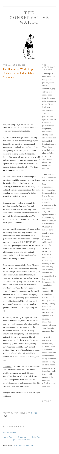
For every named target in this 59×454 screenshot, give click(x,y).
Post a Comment (9, 432)
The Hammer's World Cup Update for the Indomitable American (18, 73)
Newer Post (7, 437)
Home (27, 439)
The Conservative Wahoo (29, 18)
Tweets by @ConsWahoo (19, 438)
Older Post (35, 437)
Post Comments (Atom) (24, 445)
